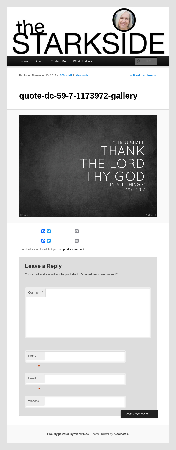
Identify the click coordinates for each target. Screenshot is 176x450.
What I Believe (82, 61)
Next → (152, 75)
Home (24, 61)
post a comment (73, 249)
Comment (35, 292)
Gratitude (82, 75)
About (39, 61)
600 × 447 (66, 75)
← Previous (137, 75)
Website (33, 401)
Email (34, 380)
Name (34, 357)
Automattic (121, 434)
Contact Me (58, 61)
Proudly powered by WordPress (68, 434)
